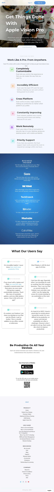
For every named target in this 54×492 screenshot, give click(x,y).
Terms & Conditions (27, 471)
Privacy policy (27, 473)
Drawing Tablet (27, 414)
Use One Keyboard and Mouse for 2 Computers (27, 432)
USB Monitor (27, 418)
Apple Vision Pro (27, 420)
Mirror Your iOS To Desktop (27, 435)
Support (27, 454)
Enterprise (27, 460)
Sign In (30, 3)
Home (27, 410)
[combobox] (49, 490)
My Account (27, 448)
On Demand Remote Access (27, 439)
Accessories (27, 458)
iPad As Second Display (27, 427)
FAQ (27, 450)
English (49, 490)
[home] (3, 3)
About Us (27, 470)
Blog (27, 452)
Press (27, 475)
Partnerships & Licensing (27, 462)
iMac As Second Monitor (27, 429)
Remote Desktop (27, 441)
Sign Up (40, 3)
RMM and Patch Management (27, 437)
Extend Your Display (27, 412)
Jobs (27, 477)
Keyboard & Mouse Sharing (27, 416)
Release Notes (27, 456)
